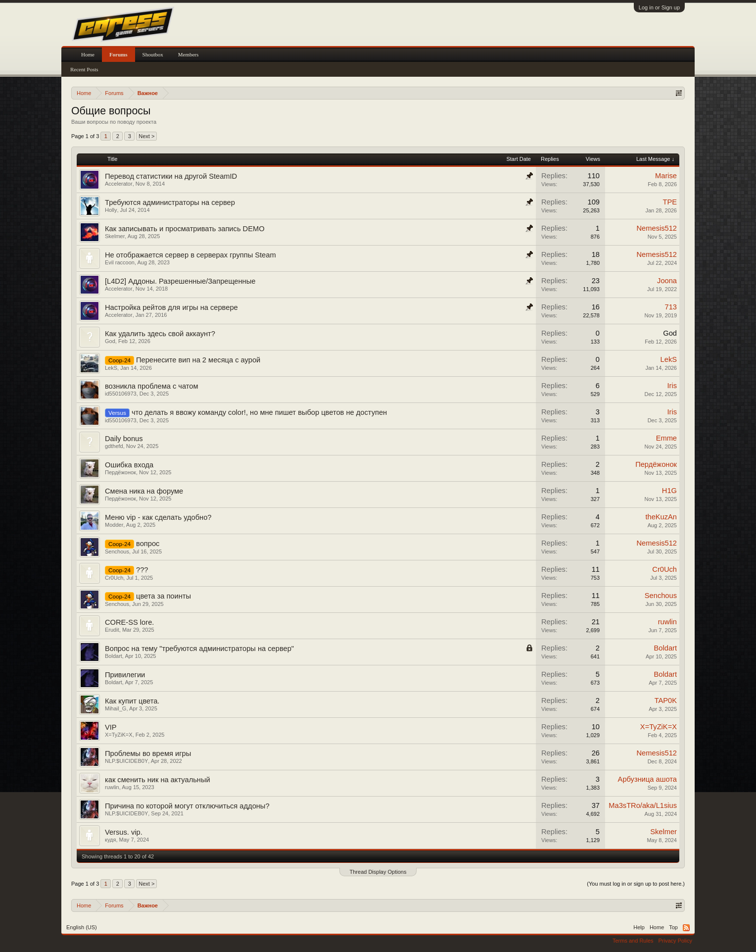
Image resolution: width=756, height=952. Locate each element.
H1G (669, 491)
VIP (111, 727)
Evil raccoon (120, 262)
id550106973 (121, 394)
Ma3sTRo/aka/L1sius (643, 805)
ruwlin (667, 622)
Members (188, 54)
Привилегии (125, 675)
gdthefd (114, 446)
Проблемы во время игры (148, 753)
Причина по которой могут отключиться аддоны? (187, 806)
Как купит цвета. (132, 701)
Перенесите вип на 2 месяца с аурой (198, 360)
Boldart (113, 656)
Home (87, 54)
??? (142, 570)
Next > (146, 136)
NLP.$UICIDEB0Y (126, 761)
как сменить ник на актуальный (157, 780)
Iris (672, 386)
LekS (111, 368)
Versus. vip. (123, 832)
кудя (110, 840)
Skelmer (115, 236)
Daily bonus (124, 439)
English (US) (81, 927)
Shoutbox (152, 54)
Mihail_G (115, 708)
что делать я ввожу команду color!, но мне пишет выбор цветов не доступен (259, 412)
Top (673, 927)
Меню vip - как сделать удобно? (158, 517)
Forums (118, 54)
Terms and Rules (633, 941)
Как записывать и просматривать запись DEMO (185, 229)
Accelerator (119, 184)
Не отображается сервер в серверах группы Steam (190, 255)
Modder (114, 525)
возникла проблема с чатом (151, 386)
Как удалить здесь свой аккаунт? (160, 334)
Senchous (117, 551)
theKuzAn (661, 517)
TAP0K (666, 700)
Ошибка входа (129, 465)
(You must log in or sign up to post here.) (636, 884)
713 (671, 307)
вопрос (147, 544)
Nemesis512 (657, 228)
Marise (666, 176)
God (110, 341)
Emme (666, 438)
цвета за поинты (163, 596)
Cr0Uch (114, 578)
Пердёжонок (120, 472)
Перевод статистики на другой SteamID (171, 176)
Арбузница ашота (647, 779)
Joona (667, 281)
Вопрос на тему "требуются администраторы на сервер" (199, 648)
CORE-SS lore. (129, 622)
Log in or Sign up (659, 7)
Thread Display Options (378, 872)
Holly (111, 210)
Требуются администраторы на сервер (170, 202)
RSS (686, 927)
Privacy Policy (675, 941)
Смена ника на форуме (144, 491)
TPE (669, 202)
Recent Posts (84, 69)
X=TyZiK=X (119, 735)
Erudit (112, 630)
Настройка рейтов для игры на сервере (171, 307)
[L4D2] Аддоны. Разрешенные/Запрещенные (180, 281)
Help (639, 927)
